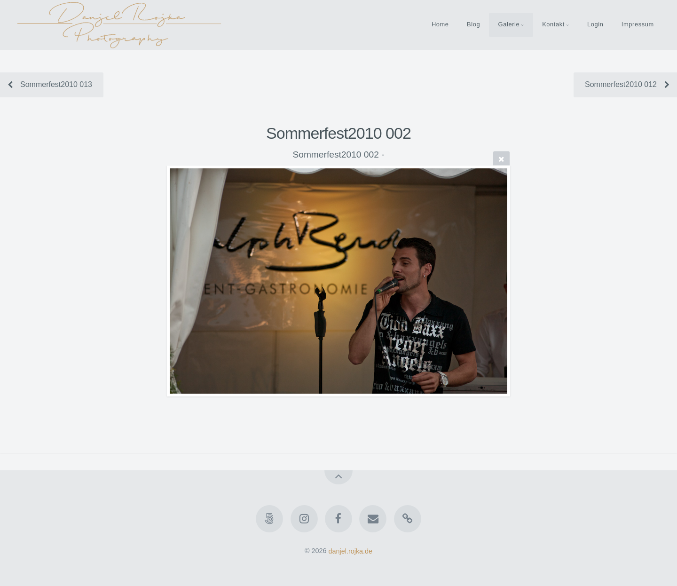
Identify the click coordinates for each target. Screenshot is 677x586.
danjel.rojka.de (351, 550)
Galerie (509, 24)
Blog (473, 24)
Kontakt (553, 24)
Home (440, 24)
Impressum (638, 24)
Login (595, 24)
